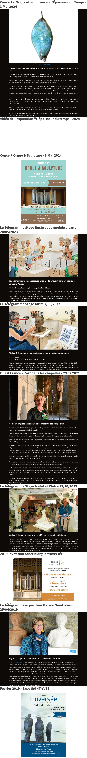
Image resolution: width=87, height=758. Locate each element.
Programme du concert (43, 64)
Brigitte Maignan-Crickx (16, 662)
